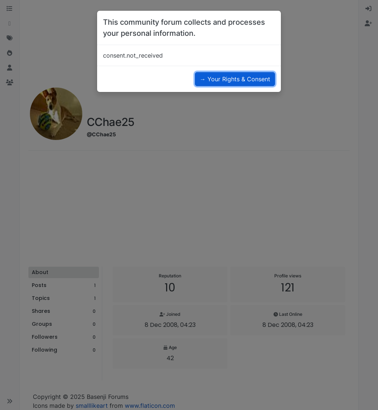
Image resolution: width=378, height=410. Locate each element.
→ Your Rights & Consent (235, 79)
